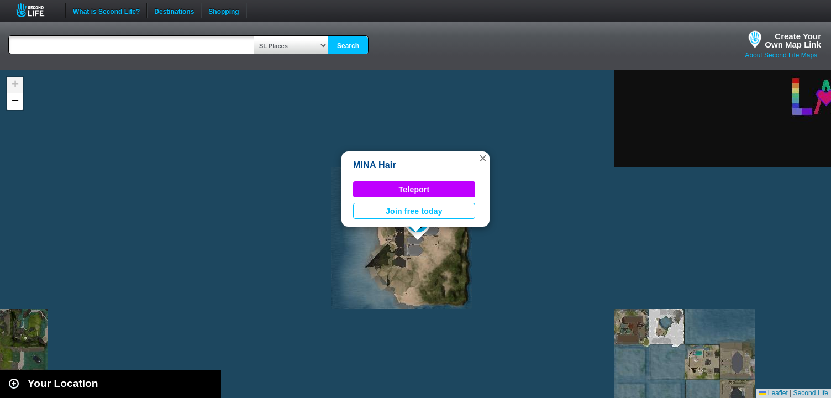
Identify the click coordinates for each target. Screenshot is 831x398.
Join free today (414, 211)
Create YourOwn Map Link (793, 40)
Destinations (174, 10)
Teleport (414, 189)
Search (348, 46)
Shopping (223, 10)
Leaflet (773, 393)
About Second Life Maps (781, 55)
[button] (483, 158)
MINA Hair (374, 165)
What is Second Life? (106, 10)
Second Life (36, 10)
